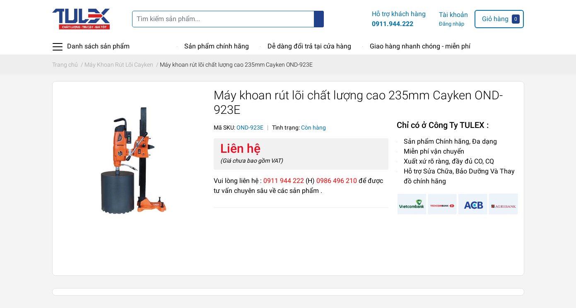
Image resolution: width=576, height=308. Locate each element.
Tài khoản (453, 15)
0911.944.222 (392, 24)
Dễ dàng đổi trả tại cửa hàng (309, 46)
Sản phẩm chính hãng (216, 46)
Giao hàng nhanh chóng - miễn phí (420, 46)
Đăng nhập (451, 24)
